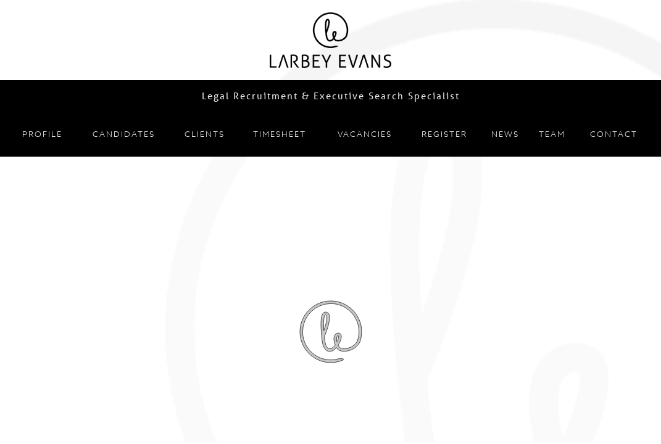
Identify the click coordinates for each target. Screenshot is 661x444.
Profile (42, 133)
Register (444, 133)
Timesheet (279, 133)
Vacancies (365, 133)
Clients (205, 133)
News (505, 133)
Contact (614, 133)
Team (552, 133)
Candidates (124, 133)
